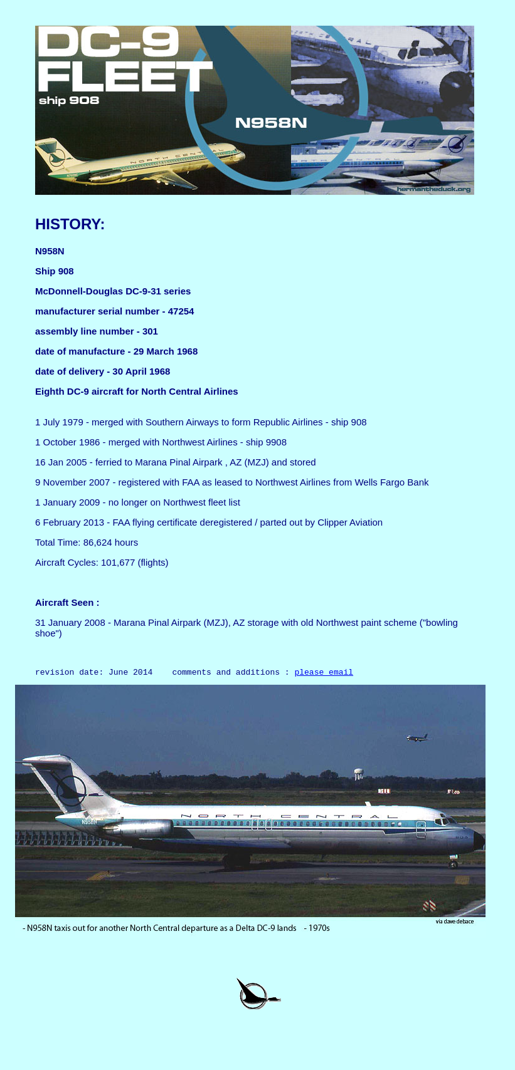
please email (323, 673)
